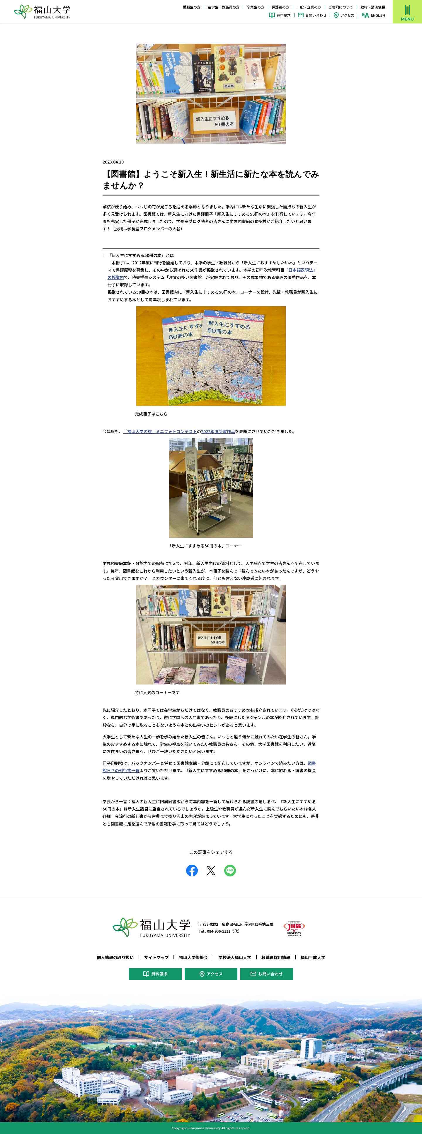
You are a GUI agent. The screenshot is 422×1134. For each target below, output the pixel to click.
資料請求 (284, 15)
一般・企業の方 (309, 6)
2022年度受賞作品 (218, 431)
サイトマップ (156, 957)
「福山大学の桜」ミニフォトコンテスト (160, 431)
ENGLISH (378, 15)
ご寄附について (341, 6)
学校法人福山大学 (234, 957)
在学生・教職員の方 (223, 6)
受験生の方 (191, 6)
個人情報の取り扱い (115, 957)
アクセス (347, 15)
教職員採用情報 (275, 957)
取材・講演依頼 (372, 6)
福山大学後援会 (193, 957)
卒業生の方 (255, 6)
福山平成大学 (313, 957)
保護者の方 (280, 6)
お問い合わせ (315, 15)
